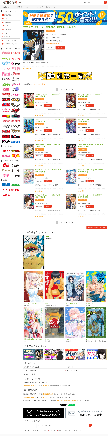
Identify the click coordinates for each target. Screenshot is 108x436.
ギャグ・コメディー (30, 370)
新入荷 (19, 7)
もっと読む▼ (27, 68)
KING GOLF (89, 339)
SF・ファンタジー (71, 370)
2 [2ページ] (59, 89)
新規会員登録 (7, 15)
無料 (59, 430)
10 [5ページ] (69, 89)
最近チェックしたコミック (73, 430)
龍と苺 (47, 339)
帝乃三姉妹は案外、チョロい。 (33, 339)
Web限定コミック (8, 7)
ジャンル (28, 7)
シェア (57, 404)
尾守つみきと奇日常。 (72, 303)
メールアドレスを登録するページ (67, 400)
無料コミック (50, 7)
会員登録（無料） (29, 385)
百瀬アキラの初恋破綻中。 (32, 303)
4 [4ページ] (64, 89)
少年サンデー (55, 37)
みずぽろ (47, 303)
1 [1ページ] (56, 89)
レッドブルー (90, 303)
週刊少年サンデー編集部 (58, 34)
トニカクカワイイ (70, 339)
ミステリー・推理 (29, 374)
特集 (44, 430)
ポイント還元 (51, 30)
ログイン (46, 385)
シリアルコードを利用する (11, 44)
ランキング (39, 7)
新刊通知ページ (48, 394)
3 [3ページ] (61, 89)
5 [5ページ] (66, 89)
